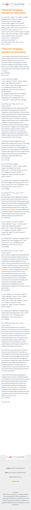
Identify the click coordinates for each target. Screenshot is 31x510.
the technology (11, 209)
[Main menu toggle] (29, 4)
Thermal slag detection (13, 387)
